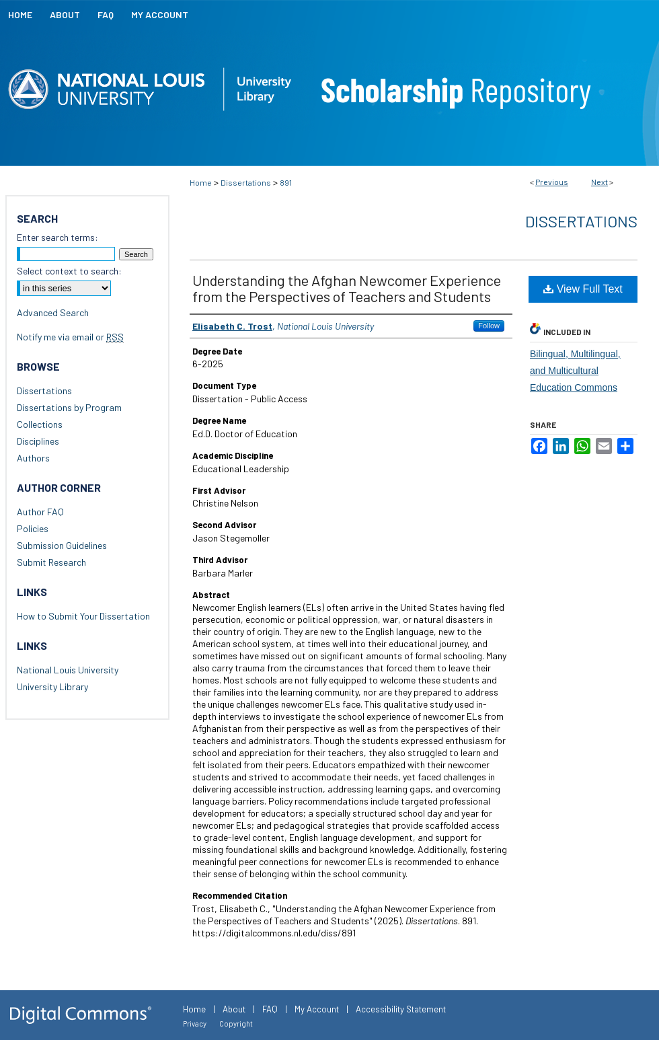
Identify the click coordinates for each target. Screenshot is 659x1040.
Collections (40, 424)
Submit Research (51, 562)
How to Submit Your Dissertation (83, 616)
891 (286, 182)
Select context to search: (69, 270)
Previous (551, 181)
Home (201, 182)
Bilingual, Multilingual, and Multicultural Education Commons (575, 370)
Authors (33, 457)
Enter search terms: (57, 237)
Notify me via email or (70, 336)
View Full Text (583, 289)
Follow (489, 326)
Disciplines (38, 441)
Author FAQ (40, 511)
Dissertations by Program (69, 407)
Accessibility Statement (401, 1009)
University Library (52, 686)
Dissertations (246, 182)
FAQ (270, 1009)
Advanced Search (53, 312)
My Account (317, 1009)
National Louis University (67, 669)
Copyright (236, 1023)
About (234, 1009)
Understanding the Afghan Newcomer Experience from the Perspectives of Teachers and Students (346, 288)
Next (599, 181)
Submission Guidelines (62, 545)
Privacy (194, 1023)
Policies (32, 528)
